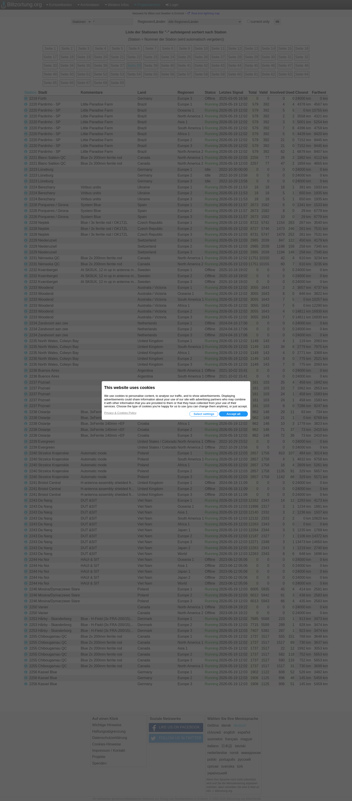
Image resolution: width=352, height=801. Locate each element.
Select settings (204, 414)
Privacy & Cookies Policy (120, 413)
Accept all (233, 414)
